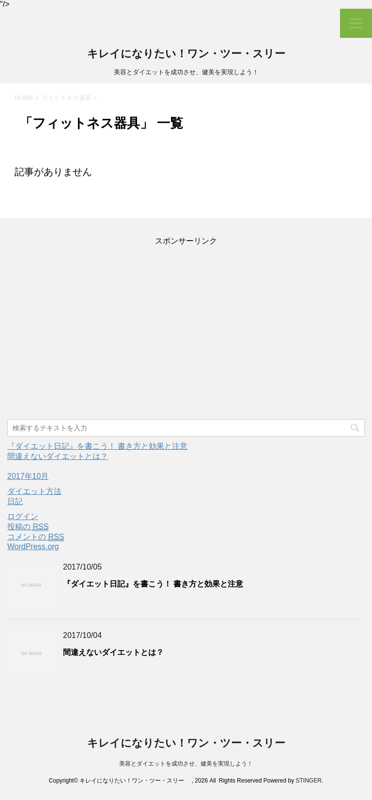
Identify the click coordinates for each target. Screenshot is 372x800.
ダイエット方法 (34, 491)
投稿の (27, 526)
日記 (15, 501)
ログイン (22, 516)
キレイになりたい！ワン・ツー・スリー (191, 54)
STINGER (308, 780)
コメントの (35, 537)
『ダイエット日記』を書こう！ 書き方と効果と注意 (97, 446)
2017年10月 (27, 476)
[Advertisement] (186, 333)
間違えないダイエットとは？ (57, 456)
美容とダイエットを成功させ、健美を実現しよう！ (186, 763)
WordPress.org (33, 546)
